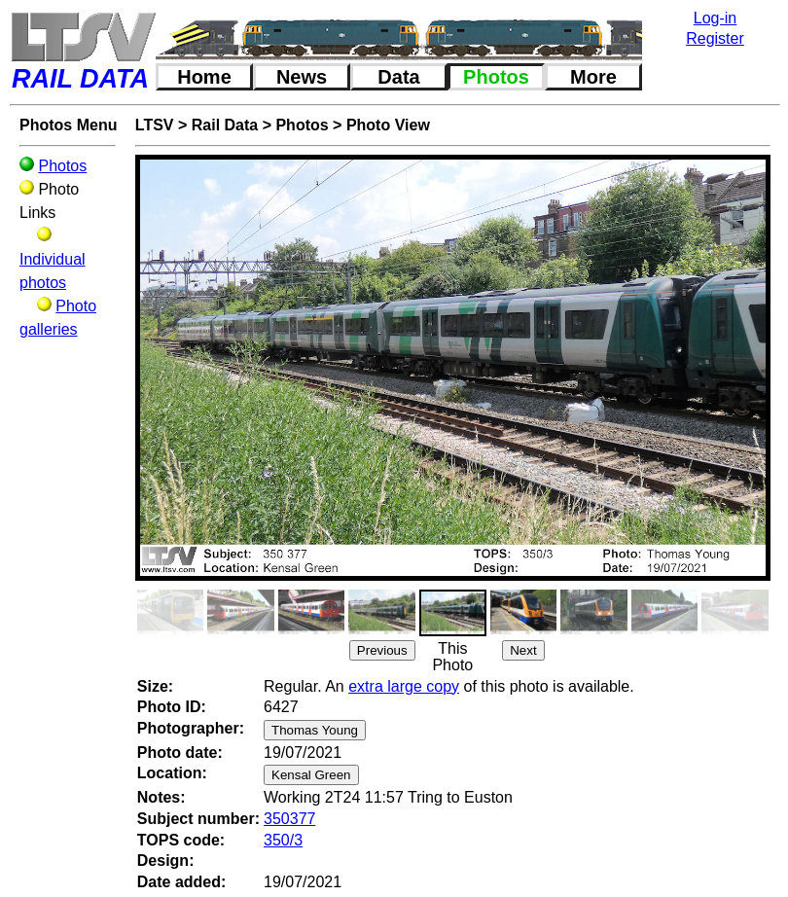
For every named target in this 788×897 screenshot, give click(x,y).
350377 (289, 818)
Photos (496, 77)
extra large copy (403, 686)
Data (398, 77)
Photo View (388, 125)
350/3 (283, 840)
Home (204, 77)
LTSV (154, 125)
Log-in (715, 18)
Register (715, 38)
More (593, 77)
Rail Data (225, 125)
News (301, 77)
